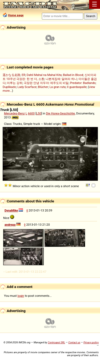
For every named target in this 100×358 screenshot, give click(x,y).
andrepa (10, 224)
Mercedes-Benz (14, 113)
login (21, 296)
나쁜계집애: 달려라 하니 (61, 79)
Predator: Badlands (82, 83)
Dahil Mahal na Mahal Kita (44, 75)
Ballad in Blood (73, 75)
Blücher (43, 87)
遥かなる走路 (11, 75)
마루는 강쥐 (14, 83)
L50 (38, 113)
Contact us (74, 342)
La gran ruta (58, 87)
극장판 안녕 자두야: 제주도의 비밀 (46, 83)
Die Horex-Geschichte (60, 113)
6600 (31, 113)
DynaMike (11, 210)
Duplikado (9, 87)
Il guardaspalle (77, 87)
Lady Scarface (27, 87)
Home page (15, 15)
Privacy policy (91, 342)
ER (23, 75)
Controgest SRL (56, 342)
